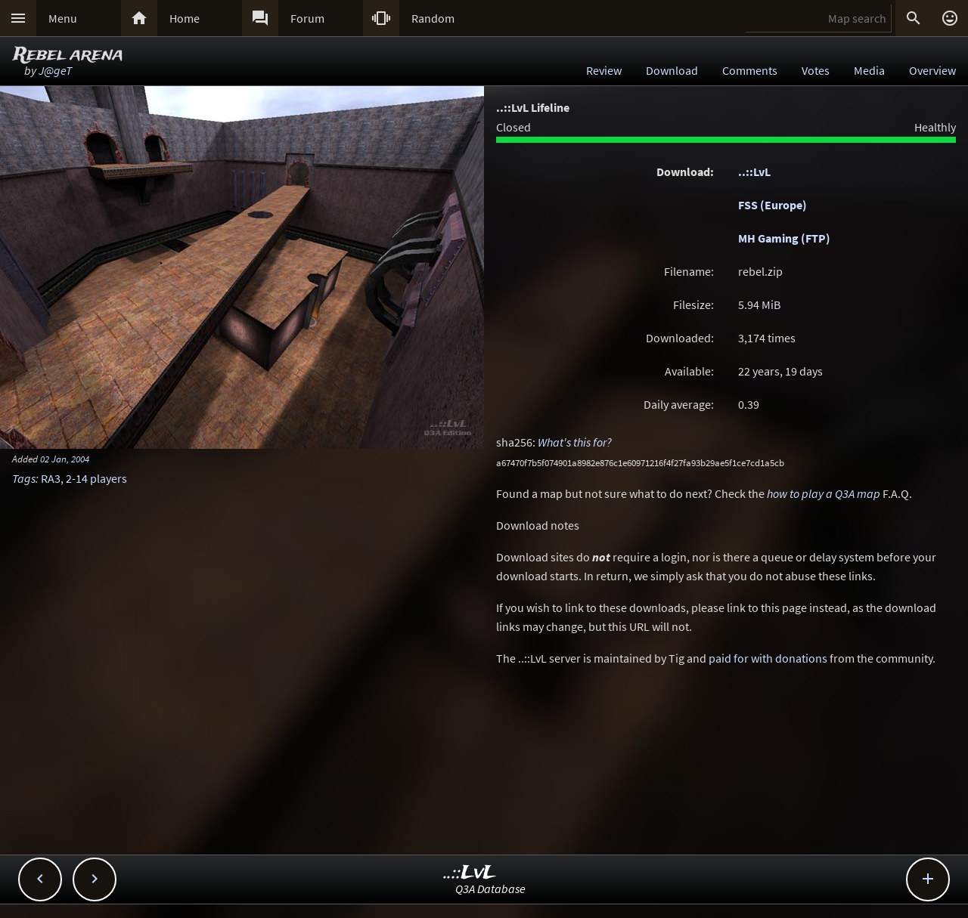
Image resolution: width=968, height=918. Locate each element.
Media (869, 70)
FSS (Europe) (772, 204)
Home (184, 18)
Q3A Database (490, 888)
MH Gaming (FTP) (784, 238)
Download (672, 70)
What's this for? (575, 442)
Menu (62, 18)
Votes (816, 70)
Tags (24, 478)
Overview (932, 70)
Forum (307, 18)
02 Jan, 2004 (64, 459)
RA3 (50, 478)
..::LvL (754, 171)
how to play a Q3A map (823, 493)
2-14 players (96, 478)
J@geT (55, 70)
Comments (749, 70)
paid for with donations (768, 658)
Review (604, 70)
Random (433, 18)
